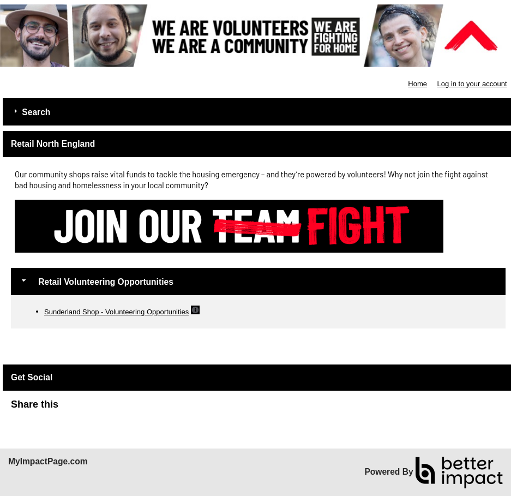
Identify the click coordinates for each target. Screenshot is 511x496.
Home (417, 84)
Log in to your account (472, 84)
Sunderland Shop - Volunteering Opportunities (116, 312)
